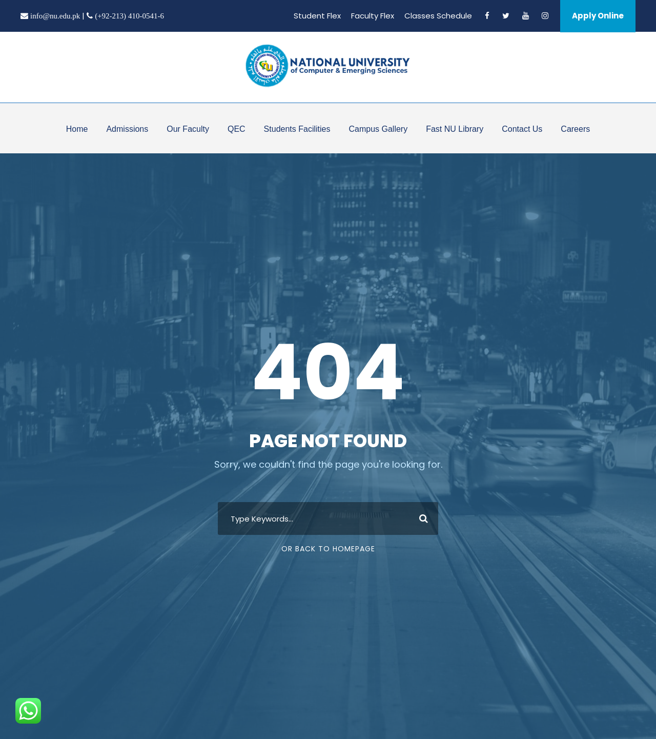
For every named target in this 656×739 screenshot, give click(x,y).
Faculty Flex (372, 15)
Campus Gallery (377, 129)
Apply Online (598, 15)
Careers (575, 129)
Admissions (127, 129)
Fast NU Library (454, 129)
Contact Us (522, 129)
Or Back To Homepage (328, 549)
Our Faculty (188, 129)
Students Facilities (297, 129)
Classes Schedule (438, 15)
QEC (236, 129)
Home (77, 129)
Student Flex (317, 15)
